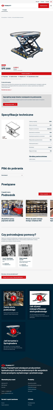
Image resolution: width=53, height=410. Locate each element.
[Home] (6, 6)
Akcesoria (30, 391)
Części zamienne (5, 405)
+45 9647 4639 (23, 264)
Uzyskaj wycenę (43, 5)
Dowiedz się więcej (6, 89)
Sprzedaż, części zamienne (8, 259)
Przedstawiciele (31, 402)
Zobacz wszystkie (44, 194)
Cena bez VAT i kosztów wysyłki (17, 70)
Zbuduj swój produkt (9, 104)
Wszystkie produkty (32, 383)
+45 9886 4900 (8, 391)
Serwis (2, 402)
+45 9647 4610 (6, 263)
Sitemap (30, 405)
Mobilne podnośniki (32, 389)
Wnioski (37, 1)
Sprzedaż (21, 259)
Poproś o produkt (26, 73)
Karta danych (4, 175)
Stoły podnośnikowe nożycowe (34, 385)
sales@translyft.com (8, 393)
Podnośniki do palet (32, 387)
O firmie (42, 1)
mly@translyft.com (24, 265)
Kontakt (47, 1)
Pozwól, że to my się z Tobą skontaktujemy (13, 277)
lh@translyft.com (7, 264)
